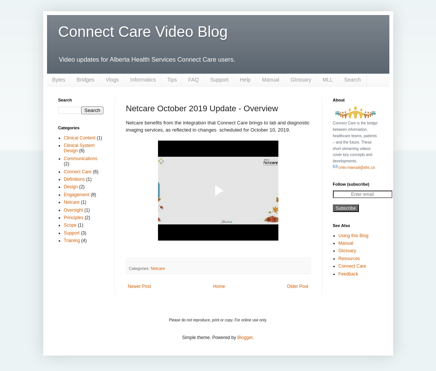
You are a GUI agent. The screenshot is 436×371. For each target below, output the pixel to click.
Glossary (300, 80)
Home (219, 286)
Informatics (143, 80)
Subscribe (346, 208)
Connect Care (78, 171)
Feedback (349, 274)
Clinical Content (80, 138)
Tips (172, 80)
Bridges (85, 80)
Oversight (73, 210)
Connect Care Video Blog (143, 31)
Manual (270, 80)
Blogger (245, 337)
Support (219, 80)
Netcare (158, 268)
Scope (70, 225)
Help (245, 80)
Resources (349, 258)
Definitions (74, 179)
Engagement (77, 194)
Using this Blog (354, 235)
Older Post (297, 286)
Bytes (58, 80)
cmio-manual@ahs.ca (354, 167)
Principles (74, 217)
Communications (80, 158)
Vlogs (112, 80)
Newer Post (139, 286)
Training (72, 240)
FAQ (193, 80)
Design (71, 186)
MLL (327, 80)
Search (352, 80)
